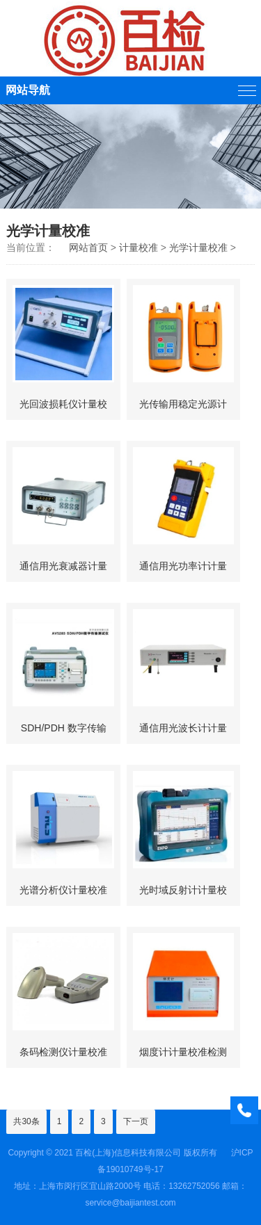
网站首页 (88, 247)
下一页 (135, 1121)
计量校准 (138, 247)
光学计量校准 (198, 247)
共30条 (26, 1121)
